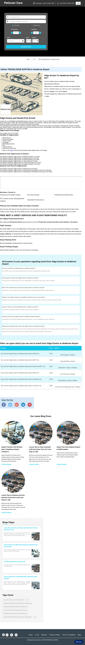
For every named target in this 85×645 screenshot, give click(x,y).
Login (78, 3)
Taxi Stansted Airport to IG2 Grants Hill (14, 561)
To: (10, 21)
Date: (8, 37)
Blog (79, 635)
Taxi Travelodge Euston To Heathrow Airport (48, 59)
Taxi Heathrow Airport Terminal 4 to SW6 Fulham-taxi (15, 613)
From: (10, 17)
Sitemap (44, 635)
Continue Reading (6, 464)
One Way (16, 25)
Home (28, 59)
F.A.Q (37, 635)
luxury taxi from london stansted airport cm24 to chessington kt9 (18, 603)
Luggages (34, 29)
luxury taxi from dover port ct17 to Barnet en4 (13, 599)
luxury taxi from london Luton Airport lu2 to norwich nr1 (16, 610)
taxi (27, 599)
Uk (34, 59)
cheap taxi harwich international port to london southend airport (17, 617)
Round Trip (37, 25)
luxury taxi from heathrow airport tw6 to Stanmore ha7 (15, 606)
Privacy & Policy (54, 635)
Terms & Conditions (68, 635)
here (11, 150)
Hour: (28, 40)
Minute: (35, 40)
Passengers (14, 29)
